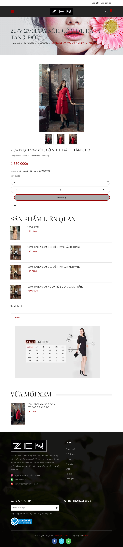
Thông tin (70, 478)
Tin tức (69, 474)
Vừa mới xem (31, 394)
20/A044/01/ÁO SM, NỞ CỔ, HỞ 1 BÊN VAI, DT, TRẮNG (55, 286)
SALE (68, 469)
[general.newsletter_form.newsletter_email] (35, 508)
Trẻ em (69, 459)
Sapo (85, 535)
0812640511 (20, 479)
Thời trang (70, 454)
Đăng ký (95, 3)
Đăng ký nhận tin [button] (21, 501)
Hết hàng (61, 197)
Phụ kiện (69, 464)
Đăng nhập (106, 3)
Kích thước (15, 176)
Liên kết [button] (68, 442)
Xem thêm (16, 306)
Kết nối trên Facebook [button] (77, 501)
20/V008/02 (33, 227)
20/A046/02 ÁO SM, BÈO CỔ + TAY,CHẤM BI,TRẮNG (54, 247)
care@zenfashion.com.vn (26, 484)
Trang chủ (70, 449)
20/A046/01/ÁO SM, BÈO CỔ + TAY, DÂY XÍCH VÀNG (53, 267)
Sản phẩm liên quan (43, 219)
